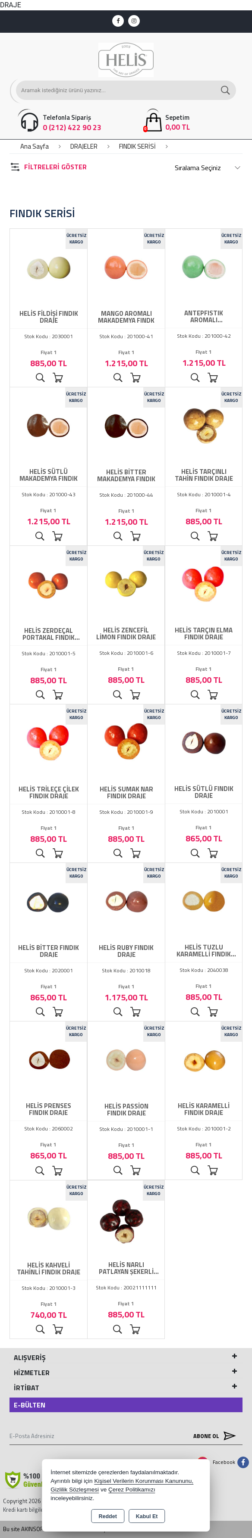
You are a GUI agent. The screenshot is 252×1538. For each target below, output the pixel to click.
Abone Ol (212, 1436)
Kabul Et (147, 1516)
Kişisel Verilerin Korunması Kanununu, (143, 1481)
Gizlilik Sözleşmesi (74, 1489)
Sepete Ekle (57, 378)
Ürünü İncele (40, 378)
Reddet (107, 1516)
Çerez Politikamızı (131, 1489)
